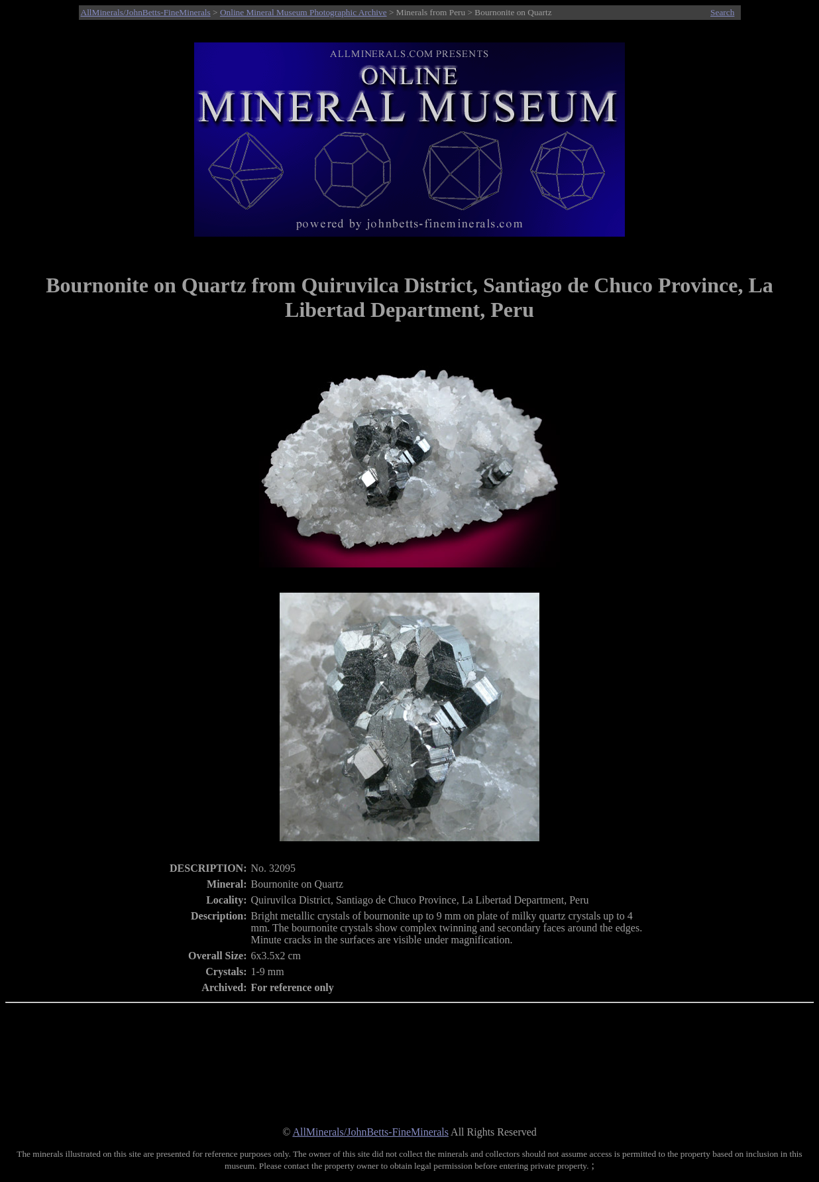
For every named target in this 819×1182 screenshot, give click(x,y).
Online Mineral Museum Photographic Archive (303, 12)
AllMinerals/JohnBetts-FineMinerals (146, 12)
